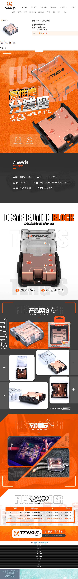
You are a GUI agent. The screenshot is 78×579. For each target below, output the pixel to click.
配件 (59, 12)
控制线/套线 (33, 12)
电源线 (13, 12)
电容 (54, 12)
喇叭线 (19, 12)
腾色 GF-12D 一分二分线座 (41, 544)
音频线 (25, 12)
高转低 (48, 12)
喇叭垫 (64, 12)
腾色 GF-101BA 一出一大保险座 (41, 542)
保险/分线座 (41, 12)
